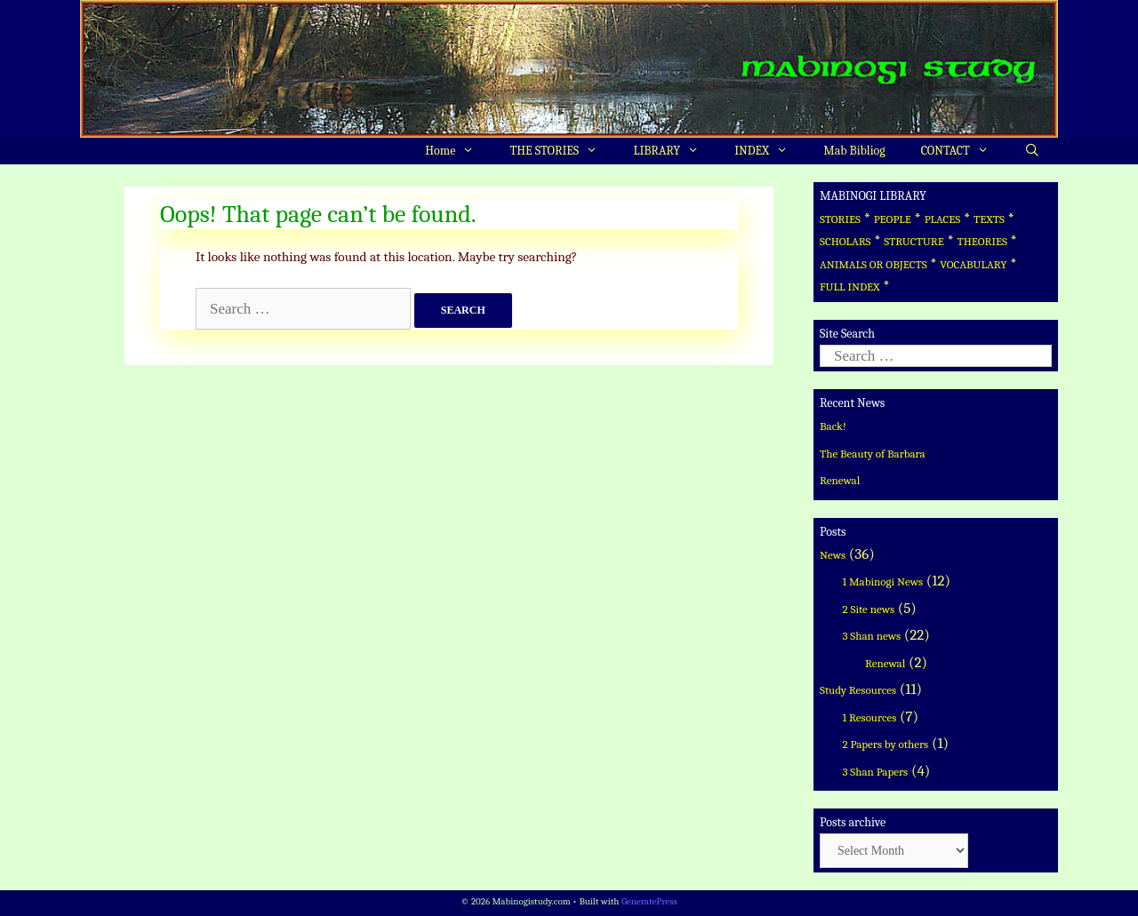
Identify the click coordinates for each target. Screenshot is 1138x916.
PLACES (943, 219)
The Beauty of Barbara (873, 453)
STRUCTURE (914, 241)
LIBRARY (675, 151)
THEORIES (981, 241)
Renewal (840, 480)
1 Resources (870, 717)
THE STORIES (563, 151)
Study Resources (858, 690)
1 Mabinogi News (883, 581)
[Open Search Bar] (1032, 151)
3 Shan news (872, 635)
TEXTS (989, 219)
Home (458, 151)
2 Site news (869, 609)
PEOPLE (892, 219)
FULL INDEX (849, 286)
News (832, 555)
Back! (833, 426)
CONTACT (963, 151)
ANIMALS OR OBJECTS (873, 264)
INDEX (769, 151)
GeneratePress (649, 901)
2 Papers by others (886, 744)
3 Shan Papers (876, 771)
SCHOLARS (845, 241)
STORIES (840, 219)
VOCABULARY (973, 264)
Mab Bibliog (854, 150)
